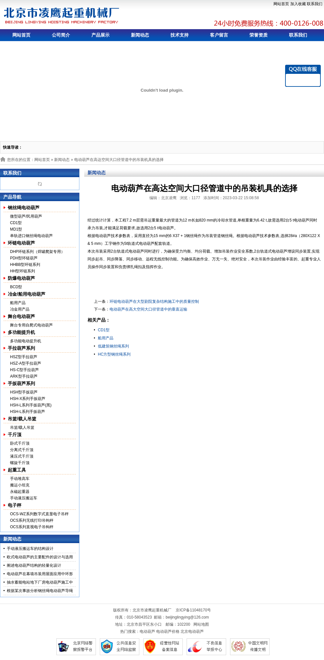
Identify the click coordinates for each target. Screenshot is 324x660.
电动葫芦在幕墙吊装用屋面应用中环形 (40, 574)
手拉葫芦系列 (21, 348)
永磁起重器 (19, 491)
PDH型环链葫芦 (24, 258)
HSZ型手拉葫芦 (23, 357)
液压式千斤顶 (21, 456)
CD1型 (16, 223)
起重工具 (17, 469)
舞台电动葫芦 (21, 316)
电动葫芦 (147, 631)
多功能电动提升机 (25, 341)
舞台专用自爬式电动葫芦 (31, 325)
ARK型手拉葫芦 (24, 376)
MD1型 (16, 229)
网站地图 (201, 624)
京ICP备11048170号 (193, 610)
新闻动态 (140, 35)
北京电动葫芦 (192, 631)
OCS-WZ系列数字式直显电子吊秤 (39, 514)
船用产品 (18, 303)
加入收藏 (298, 4)
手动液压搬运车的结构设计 (30, 548)
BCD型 (16, 287)
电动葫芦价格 (167, 631)
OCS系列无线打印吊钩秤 (31, 520)
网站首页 (281, 4)
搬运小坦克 (19, 485)
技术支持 (179, 35)
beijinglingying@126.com (187, 617)
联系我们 (314, 4)
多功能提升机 (21, 332)
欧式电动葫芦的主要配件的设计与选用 (40, 557)
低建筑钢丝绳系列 (113, 346)
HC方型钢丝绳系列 (114, 354)
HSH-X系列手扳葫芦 (27, 398)
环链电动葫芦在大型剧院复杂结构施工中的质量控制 (154, 301)
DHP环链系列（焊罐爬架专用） (37, 251)
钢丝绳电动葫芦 (24, 207)
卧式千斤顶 (19, 443)
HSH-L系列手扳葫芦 (27, 411)
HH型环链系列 (22, 271)
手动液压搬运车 (23, 498)
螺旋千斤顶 (19, 463)
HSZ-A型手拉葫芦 (25, 363)
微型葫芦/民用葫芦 (26, 216)
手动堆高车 (19, 478)
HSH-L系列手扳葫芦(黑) (31, 405)
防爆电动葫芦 (21, 278)
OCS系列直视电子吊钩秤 (31, 527)
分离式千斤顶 (21, 450)
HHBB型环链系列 (25, 264)
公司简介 (61, 35)
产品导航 (12, 196)
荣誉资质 (258, 35)
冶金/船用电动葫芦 (26, 294)
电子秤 (14, 505)
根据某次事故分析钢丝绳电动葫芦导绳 (40, 590)
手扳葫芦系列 (21, 383)
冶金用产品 (19, 309)
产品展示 (100, 35)
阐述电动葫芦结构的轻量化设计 (34, 565)
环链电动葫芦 (21, 242)
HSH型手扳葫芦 (24, 392)
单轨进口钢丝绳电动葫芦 (31, 235)
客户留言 (219, 35)
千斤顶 (14, 434)
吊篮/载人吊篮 (22, 418)
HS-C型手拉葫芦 (24, 370)
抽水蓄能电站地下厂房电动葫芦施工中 (40, 582)
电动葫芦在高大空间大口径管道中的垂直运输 (148, 309)
